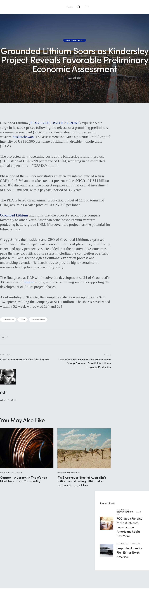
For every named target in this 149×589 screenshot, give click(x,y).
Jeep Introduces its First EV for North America (129, 552)
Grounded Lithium (14, 215)
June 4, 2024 (136, 544)
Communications (125, 512)
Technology (122, 543)
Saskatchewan (23, 137)
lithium (29, 282)
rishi (3, 392)
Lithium (22, 319)
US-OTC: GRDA (64, 123)
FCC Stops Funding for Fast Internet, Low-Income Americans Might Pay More (130, 527)
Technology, (123, 509)
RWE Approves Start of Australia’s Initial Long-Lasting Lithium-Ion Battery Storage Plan (81, 481)
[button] (86, 7)
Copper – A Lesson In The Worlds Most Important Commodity (23, 479)
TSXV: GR (38, 123)
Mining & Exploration (74, 40)
